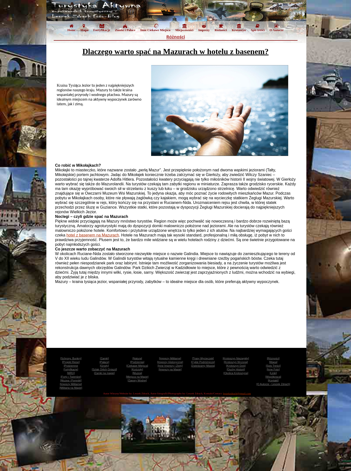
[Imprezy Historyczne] (170, 362)
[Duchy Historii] (236, 369)
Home (71, 28)
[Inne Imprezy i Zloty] (169, 365)
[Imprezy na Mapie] (170, 369)
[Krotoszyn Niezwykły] (236, 358)
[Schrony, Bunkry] (70, 358)
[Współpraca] (273, 376)
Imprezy (204, 28)
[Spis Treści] (273, 365)
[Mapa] (273, 362)
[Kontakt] (273, 380)
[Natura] (137, 358)
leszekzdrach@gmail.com (237, 393)
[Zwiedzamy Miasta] (203, 365)
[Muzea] (137, 373)
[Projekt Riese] (71, 362)
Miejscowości (184, 28)
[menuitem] (71, 28)
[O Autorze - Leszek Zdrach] (273, 384)
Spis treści (257, 28)
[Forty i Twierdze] (71, 376)
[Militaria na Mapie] (71, 387)
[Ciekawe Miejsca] (137, 365)
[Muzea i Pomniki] (71, 380)
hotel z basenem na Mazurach (92, 235)
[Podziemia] (137, 362)
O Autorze (277, 28)
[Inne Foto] (273, 369)
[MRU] (71, 373)
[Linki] (273, 373)
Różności (221, 28)
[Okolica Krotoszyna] (235, 373)
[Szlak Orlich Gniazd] (104, 369)
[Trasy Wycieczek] (203, 358)
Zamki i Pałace (125, 28)
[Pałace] (104, 362)
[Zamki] (104, 358)
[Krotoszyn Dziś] (236, 365)
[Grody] (104, 365)
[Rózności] (273, 358)
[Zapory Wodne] (137, 380)
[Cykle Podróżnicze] (203, 362)
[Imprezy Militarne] (170, 358)
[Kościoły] (137, 369)
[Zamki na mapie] (104, 373)
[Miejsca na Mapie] (137, 376)
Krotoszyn (239, 28)
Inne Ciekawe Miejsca (155, 28)
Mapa (84, 28)
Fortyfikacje (101, 28)
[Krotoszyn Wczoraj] (236, 362)
